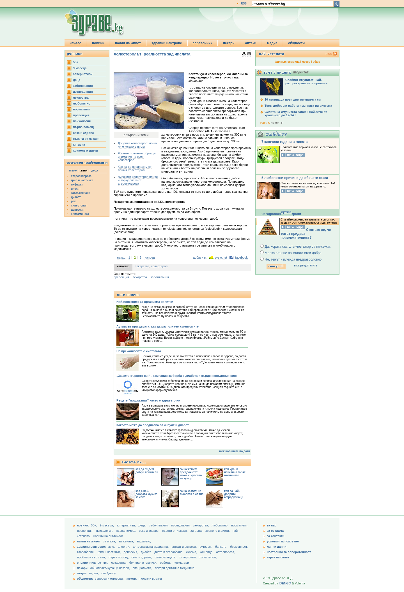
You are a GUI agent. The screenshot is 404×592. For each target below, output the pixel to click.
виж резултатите (305, 265)
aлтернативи (83, 74)
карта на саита (278, 557)
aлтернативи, (127, 525)
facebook (241, 257)
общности (296, 43)
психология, (105, 530)
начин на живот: (89, 541)
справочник (202, 43)
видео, (94, 573)
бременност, (239, 546)
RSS (244, 3)
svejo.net (221, 257)
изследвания (83, 91)
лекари (229, 43)
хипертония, (188, 557)
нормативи (81, 109)
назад (121, 257)
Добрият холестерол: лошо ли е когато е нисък (137, 144)
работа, (165, 562)
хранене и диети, (218, 530)
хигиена (79, 144)
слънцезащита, (166, 557)
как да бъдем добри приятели (147, 471)
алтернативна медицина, (151, 546)
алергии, (124, 546)
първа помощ (83, 127)
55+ (75, 62)
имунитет (277, 122)
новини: (83, 525)
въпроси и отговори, (109, 578)
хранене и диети (85, 150)
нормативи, (239, 525)
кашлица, (207, 552)
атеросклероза (81, 176)
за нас (271, 525)
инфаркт (77, 184)
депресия (77, 209)
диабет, (146, 552)
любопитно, (220, 525)
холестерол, (208, 557)
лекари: (83, 568)
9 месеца (80, 68)
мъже (73, 170)
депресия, (131, 552)
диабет (76, 197)
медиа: (82, 573)
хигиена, (196, 530)
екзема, (192, 552)
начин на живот (128, 43)
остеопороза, (225, 552)
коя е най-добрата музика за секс (146, 494)
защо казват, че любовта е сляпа (191, 492)
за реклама (275, 530)
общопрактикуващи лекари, (110, 568)
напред (149, 257)
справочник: (86, 562)
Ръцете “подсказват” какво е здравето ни (148, 400)
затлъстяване (80, 192)
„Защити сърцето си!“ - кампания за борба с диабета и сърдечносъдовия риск (176, 375)
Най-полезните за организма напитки (144, 301)
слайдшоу (109, 573)
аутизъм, (206, 546)
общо (316, 61)
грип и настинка (82, 180)
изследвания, (181, 525)
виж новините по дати (234, 451)
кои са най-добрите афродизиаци (233, 494)
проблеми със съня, (92, 557)
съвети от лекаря (86, 138)
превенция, (85, 530)
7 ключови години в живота (284, 142)
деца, (143, 525)
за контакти (275, 536)
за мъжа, (109, 541)
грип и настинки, (109, 552)
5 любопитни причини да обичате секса (294, 178)
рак (73, 201)
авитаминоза (80, 213)
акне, (111, 546)
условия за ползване (283, 541)
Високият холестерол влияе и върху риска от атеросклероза (138, 180)
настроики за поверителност (289, 552)
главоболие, (86, 552)
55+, (94, 525)
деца (76, 80)
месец (306, 61)
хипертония (79, 205)
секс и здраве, (149, 530)
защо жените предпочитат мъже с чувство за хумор (191, 474)
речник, (103, 562)
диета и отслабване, (169, 552)
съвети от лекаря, (175, 530)
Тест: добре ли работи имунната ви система (298, 105)
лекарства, (201, 525)
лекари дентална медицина (174, 568)
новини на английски (108, 536)
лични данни (276, 546)
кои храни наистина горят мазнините (234, 472)
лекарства (81, 97)
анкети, (131, 578)
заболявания (83, 85)
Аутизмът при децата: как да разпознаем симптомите (157, 326)
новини (98, 43)
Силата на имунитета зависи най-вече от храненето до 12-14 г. (296, 113)
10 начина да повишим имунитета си (293, 99)
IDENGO (285, 583)
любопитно (81, 103)
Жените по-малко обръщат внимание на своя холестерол (137, 157)
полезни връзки (151, 578)
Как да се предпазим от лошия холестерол (135, 168)
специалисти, (142, 568)
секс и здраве (83, 132)
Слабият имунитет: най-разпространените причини (306, 81)
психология (82, 121)
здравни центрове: (91, 546)
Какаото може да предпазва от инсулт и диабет (152, 425)
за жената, (126, 541)
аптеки (250, 43)
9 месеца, (107, 525)
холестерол (159, 266)
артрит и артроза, (184, 546)
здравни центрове (167, 43)
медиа (272, 43)
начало (75, 43)
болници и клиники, (143, 562)
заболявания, (159, 525)
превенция (81, 115)
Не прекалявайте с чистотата (138, 351)
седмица (294, 61)
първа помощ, (126, 530)
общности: (85, 578)
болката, (221, 546)
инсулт (76, 188)
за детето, (144, 541)
